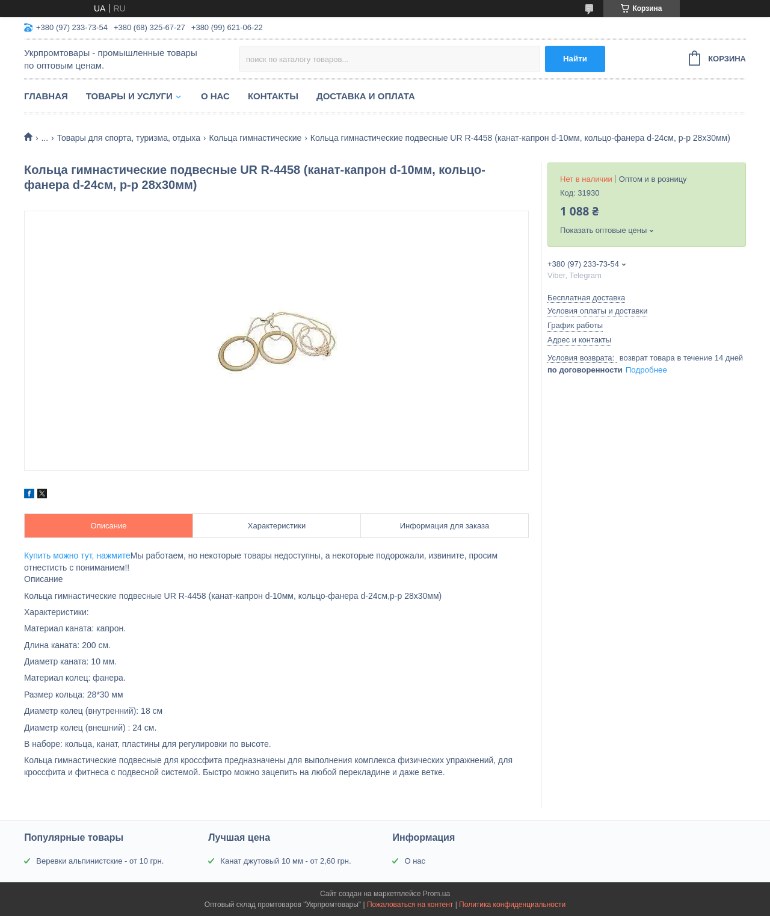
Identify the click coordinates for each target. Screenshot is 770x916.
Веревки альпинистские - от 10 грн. (100, 860)
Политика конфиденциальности (512, 904)
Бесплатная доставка (586, 297)
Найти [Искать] (575, 58)
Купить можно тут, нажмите (77, 555)
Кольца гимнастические (255, 138)
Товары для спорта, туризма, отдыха (128, 138)
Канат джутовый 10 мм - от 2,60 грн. (285, 860)
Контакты (273, 96)
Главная (46, 96)
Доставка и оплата (365, 96)
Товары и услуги (129, 96)
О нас (215, 96)
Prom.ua (436, 894)
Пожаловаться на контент (410, 904)
